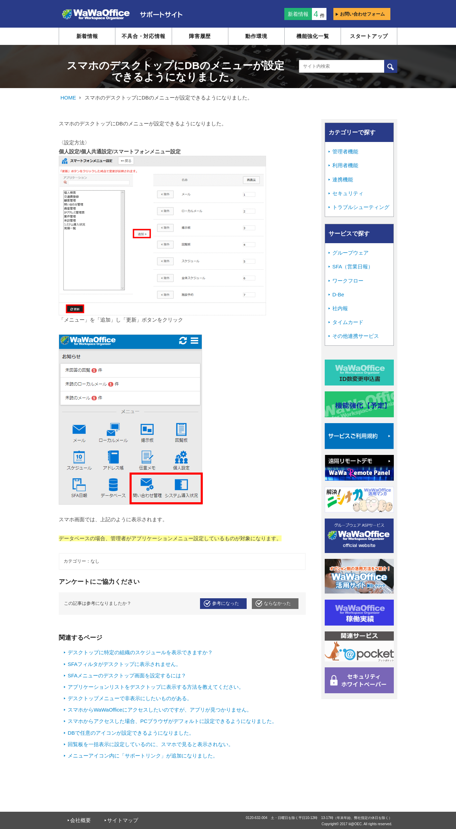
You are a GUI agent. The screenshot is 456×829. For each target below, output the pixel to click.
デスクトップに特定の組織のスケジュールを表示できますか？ (140, 652)
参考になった (225, 603)
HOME (68, 98)
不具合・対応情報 (143, 36)
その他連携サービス (355, 336)
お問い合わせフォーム (360, 14)
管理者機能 (345, 151)
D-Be (338, 294)
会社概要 (80, 820)
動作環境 (256, 36)
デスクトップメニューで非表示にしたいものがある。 (130, 698)
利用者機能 (345, 165)
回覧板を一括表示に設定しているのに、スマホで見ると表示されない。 (151, 744)
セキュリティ (347, 193)
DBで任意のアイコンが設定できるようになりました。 (131, 733)
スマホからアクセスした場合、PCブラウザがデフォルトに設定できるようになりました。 (172, 721)
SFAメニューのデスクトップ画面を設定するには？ (127, 675)
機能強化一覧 (312, 36)
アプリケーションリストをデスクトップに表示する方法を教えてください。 (156, 687)
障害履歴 (200, 36)
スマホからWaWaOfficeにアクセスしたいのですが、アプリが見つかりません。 (160, 710)
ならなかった (277, 603)
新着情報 (87, 36)
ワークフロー (347, 281)
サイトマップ (122, 820)
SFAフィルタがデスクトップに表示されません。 (124, 664)
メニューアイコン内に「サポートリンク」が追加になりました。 (143, 756)
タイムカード (347, 322)
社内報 (340, 308)
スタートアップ (369, 36)
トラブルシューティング (360, 207)
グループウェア (350, 253)
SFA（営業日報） (352, 266)
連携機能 (342, 179)
